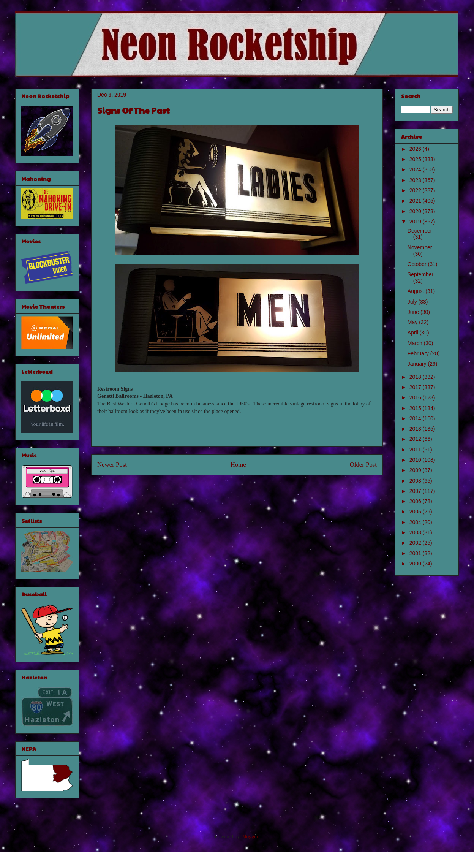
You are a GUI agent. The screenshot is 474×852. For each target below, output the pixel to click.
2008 (416, 481)
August (416, 291)
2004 (416, 522)
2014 (416, 418)
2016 (416, 397)
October (418, 264)
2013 (416, 429)
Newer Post (112, 464)
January (418, 364)
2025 (416, 159)
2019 (416, 222)
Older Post (363, 464)
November (420, 247)
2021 (416, 201)
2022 (416, 190)
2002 (416, 543)
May (413, 322)
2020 (416, 211)
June (414, 312)
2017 (416, 387)
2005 (416, 511)
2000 (416, 564)
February (419, 353)
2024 (416, 169)
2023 (416, 180)
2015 (416, 408)
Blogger (249, 836)
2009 (416, 470)
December (420, 231)
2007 (416, 491)
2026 (416, 149)
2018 (416, 377)
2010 (416, 460)
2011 (416, 450)
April (414, 332)
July (413, 302)
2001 (416, 553)
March (416, 343)
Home (238, 464)
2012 (416, 439)
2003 (416, 532)
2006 (416, 501)
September (420, 274)
